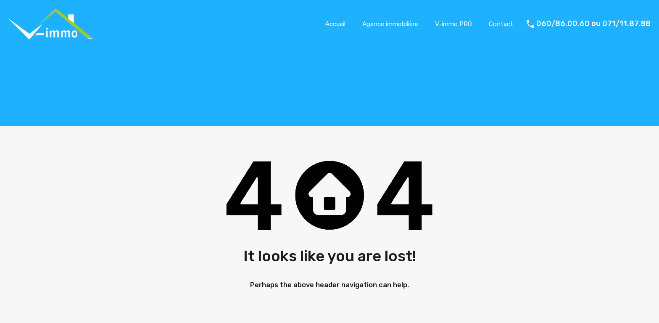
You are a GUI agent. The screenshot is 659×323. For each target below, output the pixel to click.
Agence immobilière (390, 24)
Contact (501, 24)
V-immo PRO (453, 24)
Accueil (335, 24)
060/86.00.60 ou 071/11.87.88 (593, 23)
